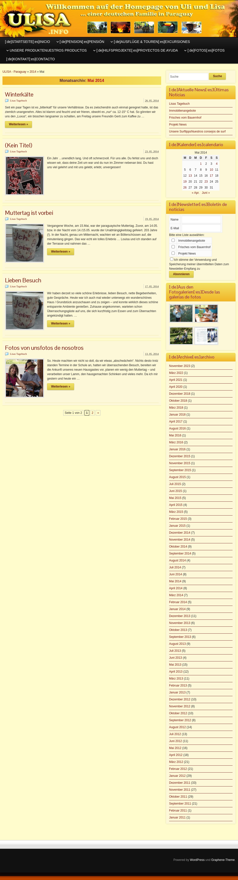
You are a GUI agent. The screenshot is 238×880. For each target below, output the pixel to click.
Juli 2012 (175, 734)
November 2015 (179, 463)
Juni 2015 (175, 491)
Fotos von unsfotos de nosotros (44, 348)
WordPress (197, 860)
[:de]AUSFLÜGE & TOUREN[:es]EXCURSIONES (152, 42)
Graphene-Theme (223, 860)
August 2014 (177, 560)
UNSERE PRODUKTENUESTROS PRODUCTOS (48, 50)
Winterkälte (19, 94)
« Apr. (196, 193)
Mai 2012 (175, 748)
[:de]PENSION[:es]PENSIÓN (82, 42)
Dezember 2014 (179, 532)
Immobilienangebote (182, 110)
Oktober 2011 (178, 796)
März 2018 (176, 407)
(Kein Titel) (18, 145)
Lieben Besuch (23, 280)
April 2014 (175, 588)
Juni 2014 (175, 574)
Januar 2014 (177, 609)
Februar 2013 (178, 685)
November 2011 (179, 789)
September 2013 (180, 637)
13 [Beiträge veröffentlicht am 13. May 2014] (190, 175)
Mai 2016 (175, 435)
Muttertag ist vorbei (29, 213)
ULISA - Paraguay (14, 71)
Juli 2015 (175, 484)
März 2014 (176, 595)
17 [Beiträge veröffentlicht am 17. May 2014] (211, 175)
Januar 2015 (177, 525)
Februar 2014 (178, 602)
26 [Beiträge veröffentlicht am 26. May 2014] (184, 187)
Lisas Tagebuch (18, 100)
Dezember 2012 (179, 699)
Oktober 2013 (178, 630)
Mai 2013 (175, 664)
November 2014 (179, 539)
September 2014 (180, 553)
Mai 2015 (175, 498)
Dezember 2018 (179, 393)
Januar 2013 (177, 692)
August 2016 (177, 428)
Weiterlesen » (18, 124)
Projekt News (178, 124)
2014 (33, 71)
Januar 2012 (177, 776)
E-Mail (175, 228)
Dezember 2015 (179, 456)
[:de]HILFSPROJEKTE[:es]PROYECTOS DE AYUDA (137, 50)
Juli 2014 (175, 567)
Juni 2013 (175, 657)
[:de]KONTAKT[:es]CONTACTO (30, 59)
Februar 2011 (178, 810)
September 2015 (180, 470)
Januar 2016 (177, 449)
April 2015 (175, 505)
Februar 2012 (178, 769)
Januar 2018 (177, 414)
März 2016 (176, 442)
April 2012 (175, 755)
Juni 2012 (175, 741)
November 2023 (179, 366)
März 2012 (176, 762)
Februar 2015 (178, 519)
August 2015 (177, 477)
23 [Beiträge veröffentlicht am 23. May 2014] (206, 181)
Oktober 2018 (178, 400)
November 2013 (179, 623)
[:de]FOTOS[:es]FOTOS (206, 50)
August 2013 (177, 644)
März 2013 (176, 678)
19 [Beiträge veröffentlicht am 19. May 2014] (184, 181)
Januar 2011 (177, 817)
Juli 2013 (175, 650)
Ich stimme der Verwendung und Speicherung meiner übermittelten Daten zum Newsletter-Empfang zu (199, 264)
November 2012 (179, 706)
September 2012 (180, 720)
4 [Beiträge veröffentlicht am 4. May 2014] (217, 163)
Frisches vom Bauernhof (185, 117)
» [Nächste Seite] (98, 413)
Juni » (206, 193)
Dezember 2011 (179, 782)
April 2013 (175, 671)
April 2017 (175, 421)
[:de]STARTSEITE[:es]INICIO (27, 42)
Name (174, 219)
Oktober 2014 (178, 546)
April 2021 (175, 380)
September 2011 (180, 803)
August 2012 (177, 727)
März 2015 (176, 512)
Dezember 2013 (179, 616)
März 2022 (176, 373)
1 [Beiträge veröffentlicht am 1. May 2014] (201, 163)
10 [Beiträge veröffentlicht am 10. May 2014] (211, 169)
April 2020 (175, 387)
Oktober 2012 (178, 713)
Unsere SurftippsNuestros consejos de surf (197, 131)
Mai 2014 (175, 581)
